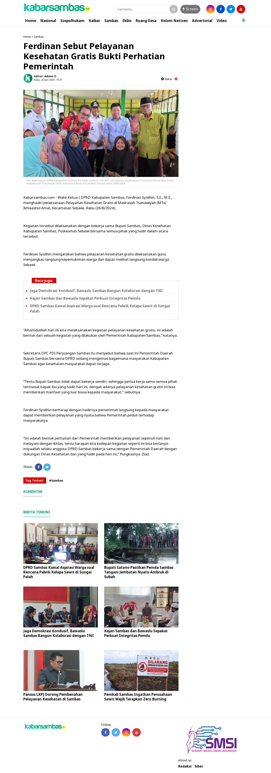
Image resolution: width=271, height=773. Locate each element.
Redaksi (185, 766)
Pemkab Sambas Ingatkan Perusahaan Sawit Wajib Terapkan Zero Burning (138, 696)
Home (30, 20)
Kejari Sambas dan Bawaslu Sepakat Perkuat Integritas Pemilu (85, 298)
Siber (199, 766)
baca (166, 79)
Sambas (111, 20)
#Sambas (56, 480)
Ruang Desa (146, 20)
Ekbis (126, 20)
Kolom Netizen (174, 20)
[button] (243, 18)
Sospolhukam (72, 20)
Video (222, 20)
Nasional (48, 20)
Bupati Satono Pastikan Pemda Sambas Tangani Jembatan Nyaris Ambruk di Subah (138, 572)
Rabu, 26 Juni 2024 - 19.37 (48, 79)
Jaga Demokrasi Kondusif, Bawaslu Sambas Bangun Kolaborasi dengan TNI (96, 290)
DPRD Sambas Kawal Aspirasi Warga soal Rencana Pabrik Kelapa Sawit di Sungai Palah (58, 572)
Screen (190, 8)
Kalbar (94, 20)
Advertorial (202, 20)
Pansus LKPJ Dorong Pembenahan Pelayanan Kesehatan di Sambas (53, 696)
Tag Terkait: (34, 480)
